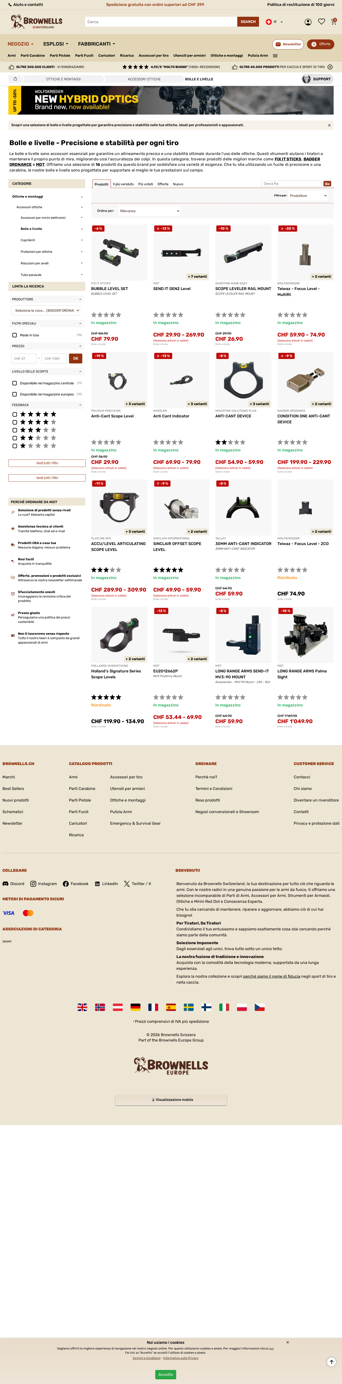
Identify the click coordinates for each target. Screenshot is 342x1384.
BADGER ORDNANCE (291, 410)
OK (75, 358)
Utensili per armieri (189, 55)
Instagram (43, 884)
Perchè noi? (206, 777)
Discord (13, 883)
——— (275, 55)
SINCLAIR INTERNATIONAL (171, 538)
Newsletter (12, 823)
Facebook (75, 884)
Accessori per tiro (154, 55)
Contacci (302, 777)
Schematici (12, 811)
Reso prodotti (207, 800)
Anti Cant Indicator (171, 416)
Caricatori (106, 55)
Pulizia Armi (258, 55)
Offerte (324, 44)
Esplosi (53, 44)
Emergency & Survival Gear (135, 823)
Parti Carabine (33, 55)
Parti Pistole (60, 55)
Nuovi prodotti (15, 800)
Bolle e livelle (98, 344)
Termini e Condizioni (213, 788)
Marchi (8, 777)
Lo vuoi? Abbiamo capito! (36, 514)
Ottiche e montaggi (227, 55)
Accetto (165, 1374)
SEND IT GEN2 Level (171, 288)
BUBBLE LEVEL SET (109, 288)
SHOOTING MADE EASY (231, 283)
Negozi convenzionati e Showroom (227, 811)
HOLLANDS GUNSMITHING (109, 665)
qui (271, 1348)
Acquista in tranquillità (34, 563)
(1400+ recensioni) (185, 67)
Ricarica (127, 55)
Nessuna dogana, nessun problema (44, 547)
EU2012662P (165, 671)
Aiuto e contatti (25, 4)
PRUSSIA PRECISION (105, 410)
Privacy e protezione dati (317, 823)
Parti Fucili (84, 55)
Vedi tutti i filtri (47, 463)
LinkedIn (106, 884)
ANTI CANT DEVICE (233, 416)
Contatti (301, 811)
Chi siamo (303, 788)
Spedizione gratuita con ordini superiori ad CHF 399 (155, 4)
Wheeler (160, 410)
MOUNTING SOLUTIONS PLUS (235, 410)
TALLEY (220, 538)
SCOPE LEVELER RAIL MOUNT (243, 288)
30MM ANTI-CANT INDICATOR (243, 543)
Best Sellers (13, 788)
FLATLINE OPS (101, 538)
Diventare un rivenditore (316, 800)
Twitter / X (137, 884)
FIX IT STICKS (288, 159)
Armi (12, 55)
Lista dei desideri (323, 21)
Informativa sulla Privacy (181, 1358)
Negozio (18, 44)
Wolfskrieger (288, 283)
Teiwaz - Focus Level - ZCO (303, 543)
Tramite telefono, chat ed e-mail (41, 531)
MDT (40, 164)
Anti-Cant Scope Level (112, 416)
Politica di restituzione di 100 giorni (300, 4)
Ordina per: (105, 211)
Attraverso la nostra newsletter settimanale (50, 580)
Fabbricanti (94, 44)
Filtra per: (280, 195)
